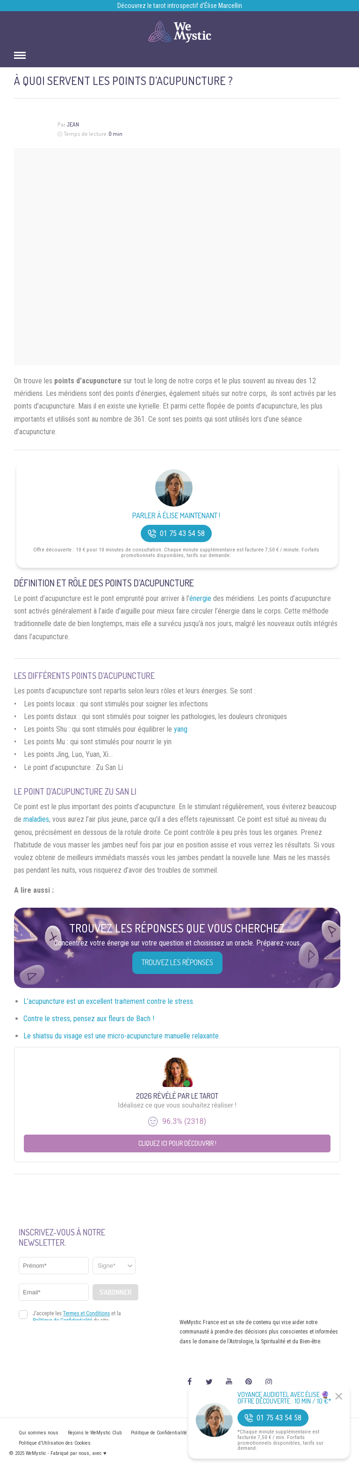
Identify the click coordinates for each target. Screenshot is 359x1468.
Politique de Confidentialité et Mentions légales (180, 1433)
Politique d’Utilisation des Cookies (55, 1443)
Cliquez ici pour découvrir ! (177, 1143)
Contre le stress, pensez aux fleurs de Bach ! (88, 1018)
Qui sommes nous (38, 1433)
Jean (72, 124)
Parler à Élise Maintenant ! (176, 515)
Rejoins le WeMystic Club (95, 1433)
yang (180, 729)
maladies (36, 819)
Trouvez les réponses (177, 962)
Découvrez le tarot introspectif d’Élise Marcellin (179, 5)
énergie (200, 598)
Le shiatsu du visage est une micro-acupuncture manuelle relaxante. (121, 1035)
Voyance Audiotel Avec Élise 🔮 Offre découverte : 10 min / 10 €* (284, 1397)
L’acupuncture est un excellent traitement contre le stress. (108, 1001)
